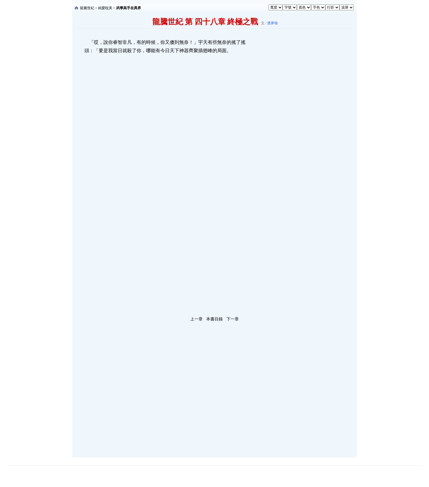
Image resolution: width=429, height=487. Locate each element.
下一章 (232, 319)
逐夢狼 (272, 23)
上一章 (196, 319)
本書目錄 (214, 319)
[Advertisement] (296, 127)
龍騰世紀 (87, 8)
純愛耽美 (105, 8)
